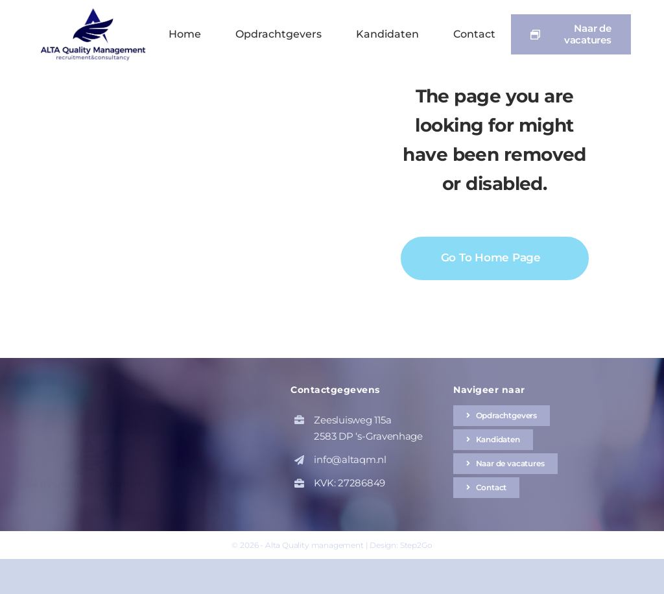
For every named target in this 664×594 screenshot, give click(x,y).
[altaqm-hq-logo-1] (96, 11)
